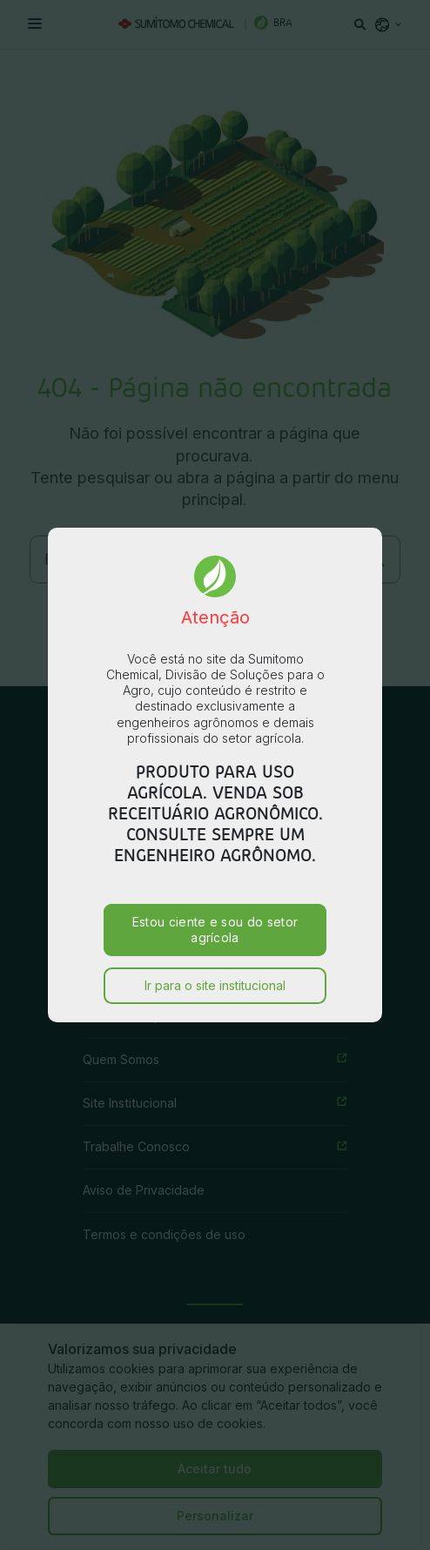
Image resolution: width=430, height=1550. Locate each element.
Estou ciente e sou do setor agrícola (215, 893)
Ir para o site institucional (215, 948)
